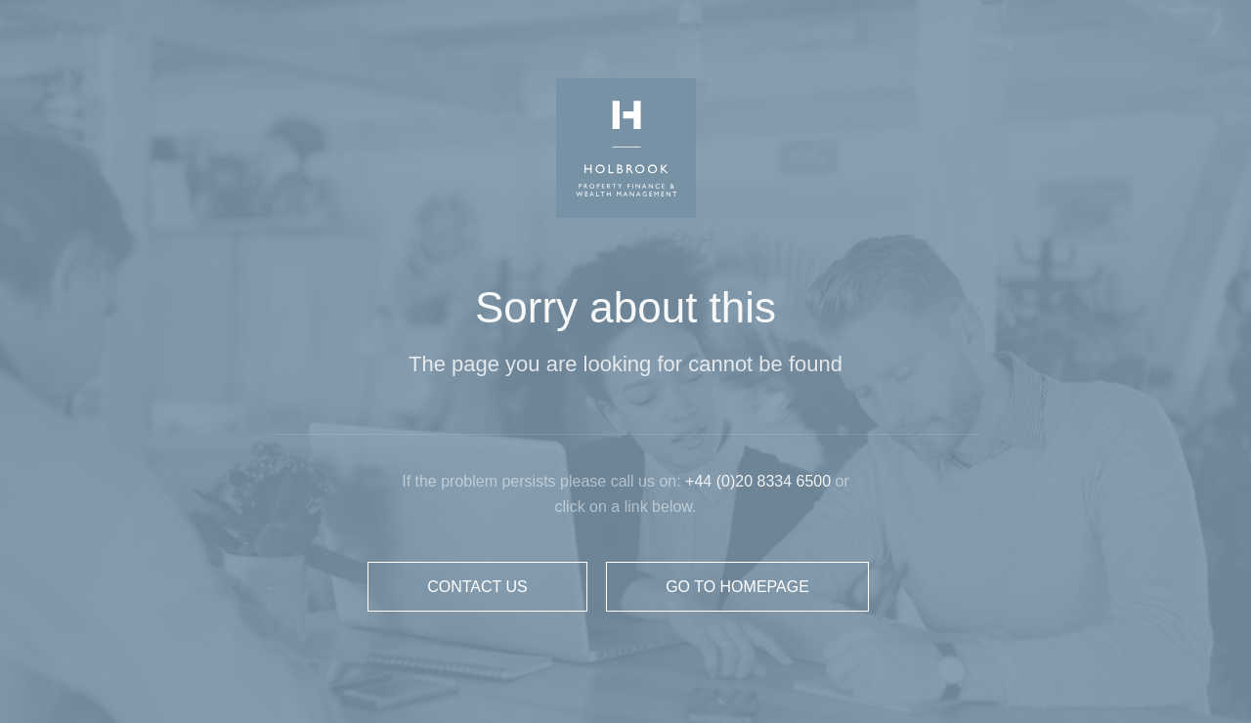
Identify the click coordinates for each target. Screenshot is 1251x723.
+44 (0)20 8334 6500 (760, 481)
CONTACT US (477, 586)
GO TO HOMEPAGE (737, 586)
